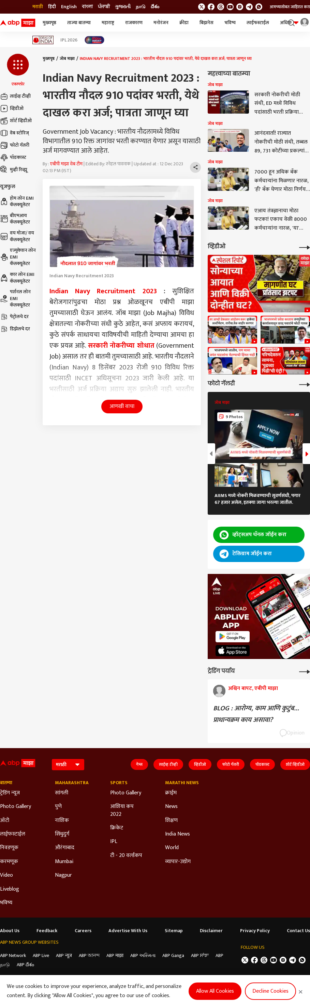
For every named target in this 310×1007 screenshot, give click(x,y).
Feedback (46, 930)
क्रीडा (184, 22)
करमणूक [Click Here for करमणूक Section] (9, 861)
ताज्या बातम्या (79, 22)
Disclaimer (211, 930)
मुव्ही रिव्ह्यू (13, 170)
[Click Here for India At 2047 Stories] (94, 40)
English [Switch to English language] (69, 6)
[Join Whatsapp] (259, 7)
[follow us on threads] (221, 7)
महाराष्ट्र (108, 22)
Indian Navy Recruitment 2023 (103, 291)
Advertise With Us (127, 930)
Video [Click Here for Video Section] (6, 875)
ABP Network (13, 955)
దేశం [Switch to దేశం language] (155, 6)
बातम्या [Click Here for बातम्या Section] (6, 782)
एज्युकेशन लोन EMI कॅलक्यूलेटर (18, 257)
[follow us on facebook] (211, 7)
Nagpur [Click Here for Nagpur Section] (63, 875)
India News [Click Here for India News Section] (177, 834)
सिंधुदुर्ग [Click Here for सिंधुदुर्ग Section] (62, 834)
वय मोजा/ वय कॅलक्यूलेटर (17, 236)
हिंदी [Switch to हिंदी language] (52, 6)
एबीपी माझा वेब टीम (66, 164)
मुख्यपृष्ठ (49, 22)
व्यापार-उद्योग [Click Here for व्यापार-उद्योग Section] (178, 861)
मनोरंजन (160, 22)
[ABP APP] (233, 636)
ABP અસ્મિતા (143, 955)
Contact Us (298, 930)
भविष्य (230, 22)
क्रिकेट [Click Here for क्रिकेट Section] (116, 828)
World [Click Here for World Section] (172, 848)
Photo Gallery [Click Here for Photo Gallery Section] (15, 806)
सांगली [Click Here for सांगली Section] (61, 793)
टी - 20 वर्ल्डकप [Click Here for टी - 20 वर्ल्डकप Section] (126, 855)
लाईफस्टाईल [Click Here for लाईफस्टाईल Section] (12, 834)
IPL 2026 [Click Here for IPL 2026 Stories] (68, 40)
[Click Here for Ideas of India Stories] (43, 40)
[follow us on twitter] (201, 7)
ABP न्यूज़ (64, 955)
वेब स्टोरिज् (14, 133)
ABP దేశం (25, 965)
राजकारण (134, 22)
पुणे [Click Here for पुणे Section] (58, 806)
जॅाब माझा (67, 58)
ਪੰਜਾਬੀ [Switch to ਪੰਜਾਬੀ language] (104, 6)
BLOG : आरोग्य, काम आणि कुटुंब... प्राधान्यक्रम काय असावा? (256, 714)
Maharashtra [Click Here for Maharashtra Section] (72, 782)
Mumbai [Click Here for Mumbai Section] (64, 861)
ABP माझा (114, 955)
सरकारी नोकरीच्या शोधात (121, 345)
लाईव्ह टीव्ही (15, 96)
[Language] (68, 764)
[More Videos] (304, 246)
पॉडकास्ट (13, 157)
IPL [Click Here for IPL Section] (113, 841)
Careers (83, 930)
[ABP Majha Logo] (17, 23)
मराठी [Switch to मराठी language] (37, 6)
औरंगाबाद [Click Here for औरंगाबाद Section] (64, 848)
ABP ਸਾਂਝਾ (200, 955)
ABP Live (41, 955)
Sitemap (174, 930)
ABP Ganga (173, 955)
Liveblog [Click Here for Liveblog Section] (9, 889)
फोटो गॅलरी (14, 145)
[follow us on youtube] (230, 7)
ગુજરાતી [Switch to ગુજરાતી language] (123, 6)
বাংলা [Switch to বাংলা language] (87, 6)
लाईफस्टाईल (258, 22)
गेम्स (139, 764)
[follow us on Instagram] (240, 7)
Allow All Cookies (215, 991)
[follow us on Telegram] (249, 7)
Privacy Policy (255, 930)
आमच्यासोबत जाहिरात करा (290, 6)
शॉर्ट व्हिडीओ (16, 121)
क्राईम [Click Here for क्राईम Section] (171, 793)
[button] (18, 70)
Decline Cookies (270, 991)
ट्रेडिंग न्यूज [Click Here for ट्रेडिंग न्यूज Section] (10, 793)
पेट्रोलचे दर (14, 317)
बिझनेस (206, 22)
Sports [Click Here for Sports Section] (119, 782)
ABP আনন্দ (89, 955)
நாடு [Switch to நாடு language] (141, 6)
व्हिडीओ (12, 108)
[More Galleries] (304, 383)
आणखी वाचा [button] (121, 406)
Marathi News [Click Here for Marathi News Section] (182, 782)
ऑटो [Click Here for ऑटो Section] (4, 820)
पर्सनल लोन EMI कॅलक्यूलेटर (15, 298)
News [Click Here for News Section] (171, 806)
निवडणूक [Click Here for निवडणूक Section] (9, 848)
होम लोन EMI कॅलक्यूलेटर (17, 201)
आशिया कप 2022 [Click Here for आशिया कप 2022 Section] (122, 810)
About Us (9, 930)
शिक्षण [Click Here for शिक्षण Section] (171, 820)
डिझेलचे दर (15, 329)
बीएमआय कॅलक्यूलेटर (15, 219)
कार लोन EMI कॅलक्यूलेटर (17, 277)
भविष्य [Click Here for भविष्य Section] (6, 903)
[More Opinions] (304, 671)
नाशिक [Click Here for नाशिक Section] (62, 820)
